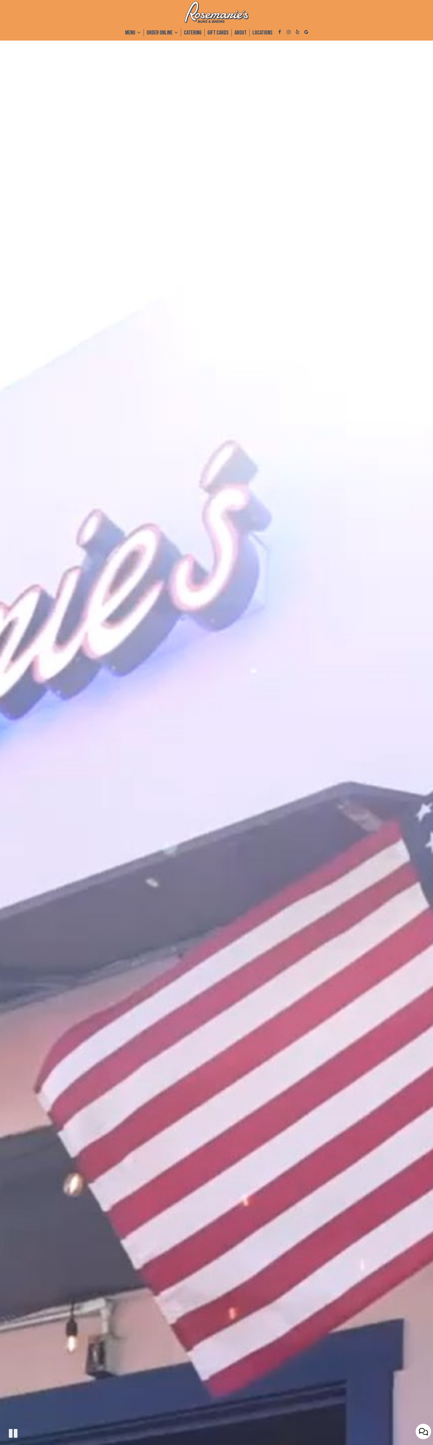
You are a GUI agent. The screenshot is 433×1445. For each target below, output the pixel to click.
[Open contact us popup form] (423, 1431)
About (240, 32)
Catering (193, 32)
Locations (262, 32)
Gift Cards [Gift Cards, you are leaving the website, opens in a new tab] (218, 32)
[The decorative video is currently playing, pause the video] (13, 1433)
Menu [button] (133, 32)
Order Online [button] (162, 32)
